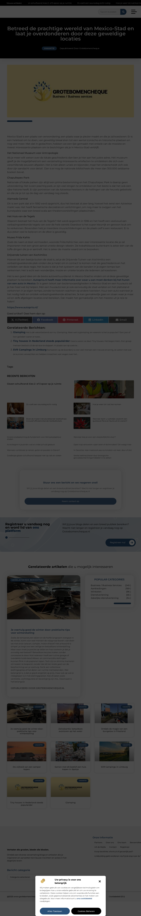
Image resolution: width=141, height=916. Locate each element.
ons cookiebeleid (84, 898)
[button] (99, 881)
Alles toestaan (54, 911)
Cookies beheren (86, 911)
